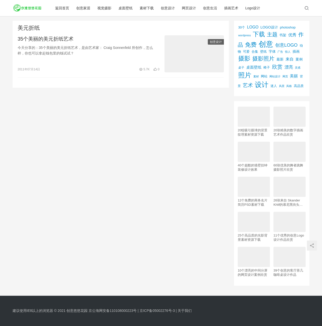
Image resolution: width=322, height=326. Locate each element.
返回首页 (63, 8)
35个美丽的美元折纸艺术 (45, 39)
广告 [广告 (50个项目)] (280, 51)
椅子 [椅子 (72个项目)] (266, 67)
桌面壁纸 (126, 8)
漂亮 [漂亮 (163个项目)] (289, 67)
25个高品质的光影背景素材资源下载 (252, 237)
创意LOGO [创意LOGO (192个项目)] (286, 45)
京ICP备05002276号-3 (157, 311)
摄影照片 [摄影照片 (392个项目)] (263, 58)
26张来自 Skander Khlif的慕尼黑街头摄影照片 (288, 202)
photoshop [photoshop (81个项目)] (288, 27)
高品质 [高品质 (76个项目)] (299, 86)
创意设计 (168, 8)
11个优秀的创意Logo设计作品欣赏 (288, 237)
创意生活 (211, 8)
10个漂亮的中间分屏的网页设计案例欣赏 (252, 273)
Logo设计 (253, 8)
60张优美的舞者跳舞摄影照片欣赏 (288, 167)
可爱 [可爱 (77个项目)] (246, 51)
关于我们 (185, 311)
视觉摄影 (105, 8)
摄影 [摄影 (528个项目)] (244, 58)
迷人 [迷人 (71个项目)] (273, 86)
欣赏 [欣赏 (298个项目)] (277, 67)
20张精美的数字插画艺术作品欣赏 (288, 132)
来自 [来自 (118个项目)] (290, 59)
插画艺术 (232, 8)
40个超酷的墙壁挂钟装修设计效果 (252, 167)
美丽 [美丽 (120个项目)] (294, 76)
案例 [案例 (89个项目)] (299, 59)
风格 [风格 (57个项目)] (289, 85)
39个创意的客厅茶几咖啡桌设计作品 (288, 273)
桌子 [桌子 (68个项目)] (241, 67)
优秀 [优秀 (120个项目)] (292, 35)
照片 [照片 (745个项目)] (244, 75)
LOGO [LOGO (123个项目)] (252, 27)
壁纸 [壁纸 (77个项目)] (263, 51)
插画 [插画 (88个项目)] (296, 51)
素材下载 (147, 8)
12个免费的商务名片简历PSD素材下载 (252, 202)
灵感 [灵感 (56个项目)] (297, 67)
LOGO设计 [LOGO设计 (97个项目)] (269, 27)
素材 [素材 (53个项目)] (256, 76)
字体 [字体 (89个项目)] (272, 51)
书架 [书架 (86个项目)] (282, 35)
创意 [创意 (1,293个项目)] (266, 44)
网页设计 (189, 8)
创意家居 (84, 8)
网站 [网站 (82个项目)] (264, 76)
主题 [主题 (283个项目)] (272, 34)
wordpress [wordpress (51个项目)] (244, 35)
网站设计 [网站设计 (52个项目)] (274, 76)
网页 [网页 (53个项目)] (285, 76)
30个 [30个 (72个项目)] (241, 27)
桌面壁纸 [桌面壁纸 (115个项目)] (253, 67)
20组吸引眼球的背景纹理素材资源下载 (252, 132)
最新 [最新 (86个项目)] (280, 59)
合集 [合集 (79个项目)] (255, 51)
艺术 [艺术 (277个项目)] (248, 85)
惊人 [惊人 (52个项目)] (288, 51)
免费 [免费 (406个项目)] (251, 44)
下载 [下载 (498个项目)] (259, 34)
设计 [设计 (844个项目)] (261, 84)
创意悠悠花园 (77, 311)
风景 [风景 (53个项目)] (282, 85)
